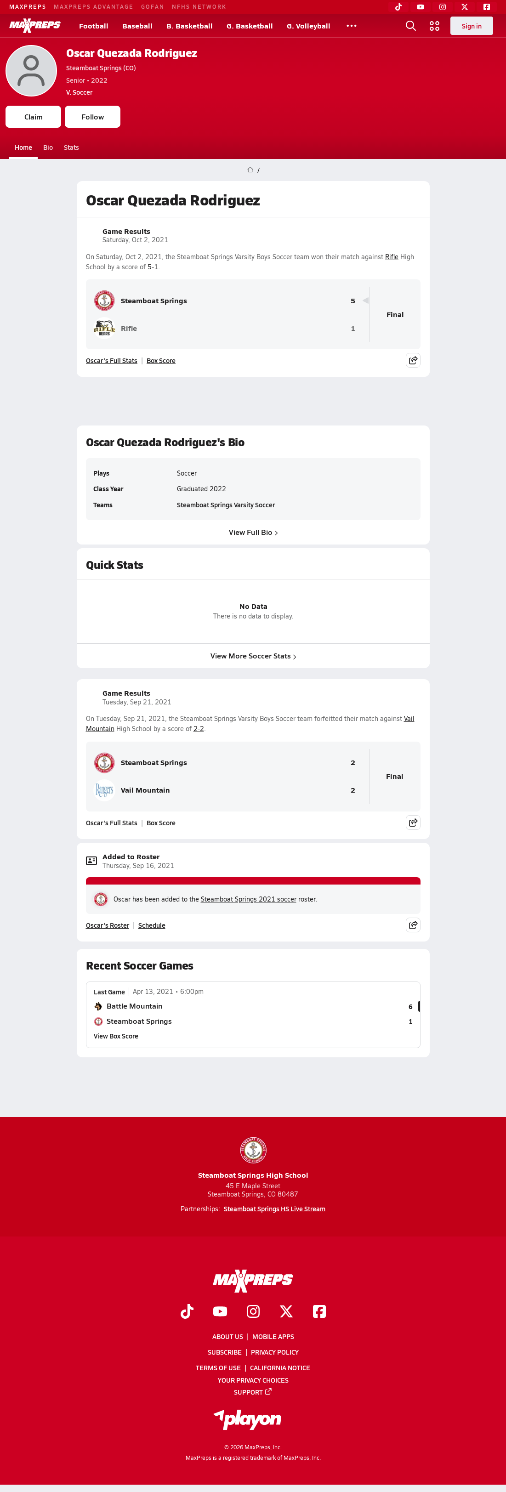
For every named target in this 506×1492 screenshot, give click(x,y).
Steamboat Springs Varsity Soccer (226, 505)
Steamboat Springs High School (253, 1157)
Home (23, 147)
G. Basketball (250, 25)
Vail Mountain (131, 790)
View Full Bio (253, 532)
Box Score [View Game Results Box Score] (161, 360)
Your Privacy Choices (253, 1379)
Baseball (137, 25)
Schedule (151, 925)
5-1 (153, 266)
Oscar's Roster (107, 925)
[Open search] (411, 26)
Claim (33, 116)
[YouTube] (420, 7)
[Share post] (413, 360)
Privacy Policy (275, 1351)
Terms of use (218, 1367)
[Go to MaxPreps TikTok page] (187, 1312)
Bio (48, 147)
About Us (227, 1336)
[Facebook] (487, 7)
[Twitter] (465, 7)
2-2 (198, 728)
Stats (71, 147)
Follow (92, 116)
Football (93, 25)
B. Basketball (189, 25)
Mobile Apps (273, 1336)
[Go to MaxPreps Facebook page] (319, 1312)
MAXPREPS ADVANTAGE (94, 6)
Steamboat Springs (140, 300)
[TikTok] (398, 7)
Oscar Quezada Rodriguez (131, 52)
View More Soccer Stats (253, 655)
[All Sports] (352, 26)
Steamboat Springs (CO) (101, 67)
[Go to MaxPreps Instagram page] (253, 1312)
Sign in (472, 25)
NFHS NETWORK (199, 6)
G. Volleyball (308, 25)
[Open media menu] (435, 26)
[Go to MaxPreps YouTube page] (220, 1312)
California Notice (280, 1367)
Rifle (391, 256)
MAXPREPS (27, 6)
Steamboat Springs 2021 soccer (248, 899)
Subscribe (225, 1351)
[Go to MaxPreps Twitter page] (286, 1312)
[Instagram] (442, 7)
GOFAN (153, 6)
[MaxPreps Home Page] (250, 170)
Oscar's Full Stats (111, 360)
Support (253, 1391)
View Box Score (116, 1035)
